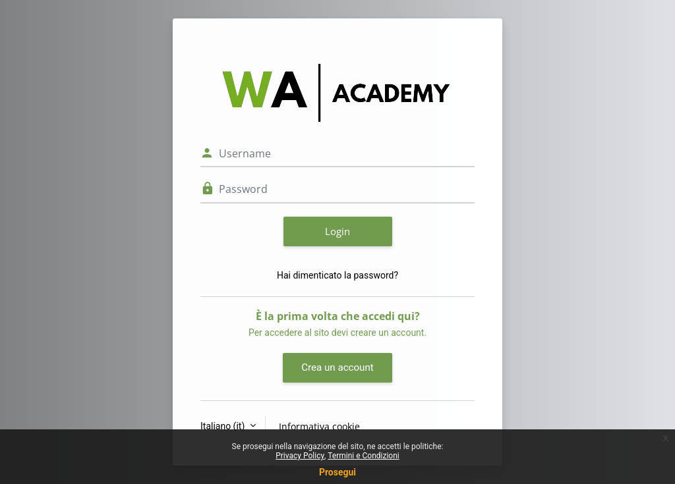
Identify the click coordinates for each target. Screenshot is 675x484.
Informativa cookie (319, 426)
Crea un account (337, 367)
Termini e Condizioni (363, 455)
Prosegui (337, 472)
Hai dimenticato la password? (337, 275)
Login (337, 231)
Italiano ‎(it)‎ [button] (223, 426)
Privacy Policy (300, 455)
